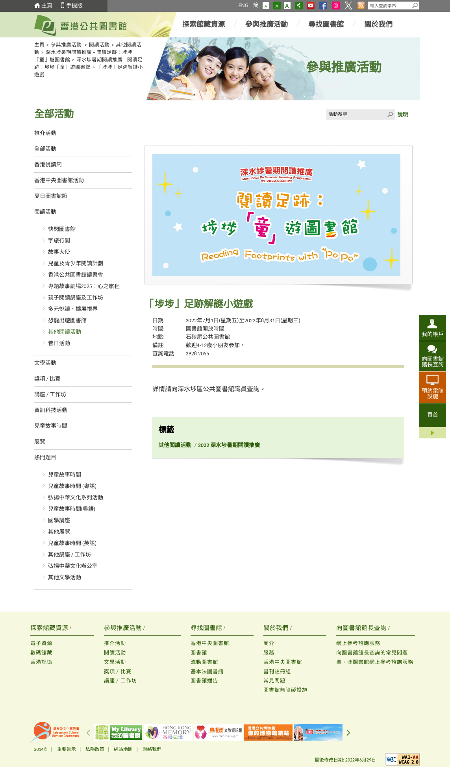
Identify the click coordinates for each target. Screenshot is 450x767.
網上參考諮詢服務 (358, 643)
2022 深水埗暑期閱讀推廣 (229, 445)
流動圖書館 (204, 662)
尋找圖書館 (326, 24)
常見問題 (274, 680)
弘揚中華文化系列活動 (75, 497)
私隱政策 (94, 749)
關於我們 (378, 24)
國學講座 (59, 520)
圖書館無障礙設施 (285, 690)
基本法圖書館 (207, 671)
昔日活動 (59, 343)
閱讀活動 (99, 45)
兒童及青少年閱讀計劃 (75, 263)
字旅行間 (59, 240)
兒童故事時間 (50, 426)
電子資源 (41, 643)
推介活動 (45, 133)
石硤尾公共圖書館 (208, 337)
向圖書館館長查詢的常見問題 (372, 652)
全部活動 (45, 149)
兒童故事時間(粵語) (72, 509)
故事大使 (59, 252)
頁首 (432, 415)
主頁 (46, 5)
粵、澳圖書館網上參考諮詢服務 (374, 662)
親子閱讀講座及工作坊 (75, 297)
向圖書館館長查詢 (433, 362)
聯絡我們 (152, 749)
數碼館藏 (41, 652)
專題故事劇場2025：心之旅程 (84, 286)
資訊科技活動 (50, 410)
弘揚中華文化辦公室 (73, 566)
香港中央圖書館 (210, 643)
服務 (268, 652)
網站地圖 (123, 749)
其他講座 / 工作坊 (69, 554)
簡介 (268, 643)
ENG (243, 5)
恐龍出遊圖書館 (67, 320)
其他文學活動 (64, 577)
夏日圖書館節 (50, 196)
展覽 (39, 441)
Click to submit (390, 114)
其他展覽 (59, 532)
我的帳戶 (433, 334)
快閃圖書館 (62, 229)
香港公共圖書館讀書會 (75, 275)
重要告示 (66, 749)
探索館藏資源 (203, 24)
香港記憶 (41, 662)
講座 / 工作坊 (50, 394)
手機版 (74, 5)
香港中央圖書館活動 (59, 180)
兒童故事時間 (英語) (72, 543)
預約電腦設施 (433, 393)
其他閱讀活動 (64, 332)
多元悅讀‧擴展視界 (73, 309)
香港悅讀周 (48, 164)
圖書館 (199, 652)
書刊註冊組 (277, 671)
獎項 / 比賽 (47, 378)
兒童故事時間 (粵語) (72, 486)
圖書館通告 (204, 680)
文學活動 (45, 363)
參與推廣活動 (266, 24)
